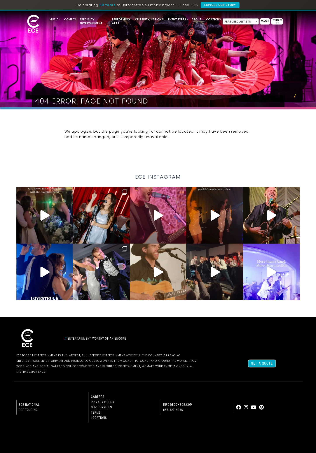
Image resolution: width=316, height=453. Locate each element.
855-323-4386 (173, 410)
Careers (98, 397)
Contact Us (277, 21)
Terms (96, 412)
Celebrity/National (150, 19)
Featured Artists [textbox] (238, 21)
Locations (213, 19)
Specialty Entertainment (91, 21)
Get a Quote (262, 363)
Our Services (101, 407)
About (196, 19)
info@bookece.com (178, 404)
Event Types (177, 19)
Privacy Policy (103, 402)
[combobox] (241, 21)
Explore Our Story (220, 5)
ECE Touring (28, 410)
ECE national (29, 404)
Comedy (70, 19)
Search (265, 21)
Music (54, 19)
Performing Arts (121, 21)
